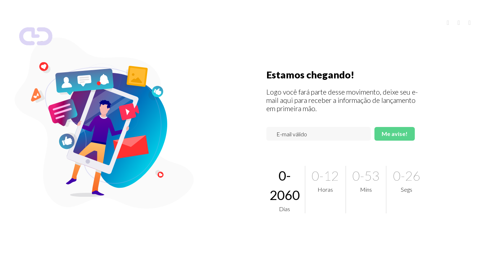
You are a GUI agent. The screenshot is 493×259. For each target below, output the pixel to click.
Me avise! (395, 133)
